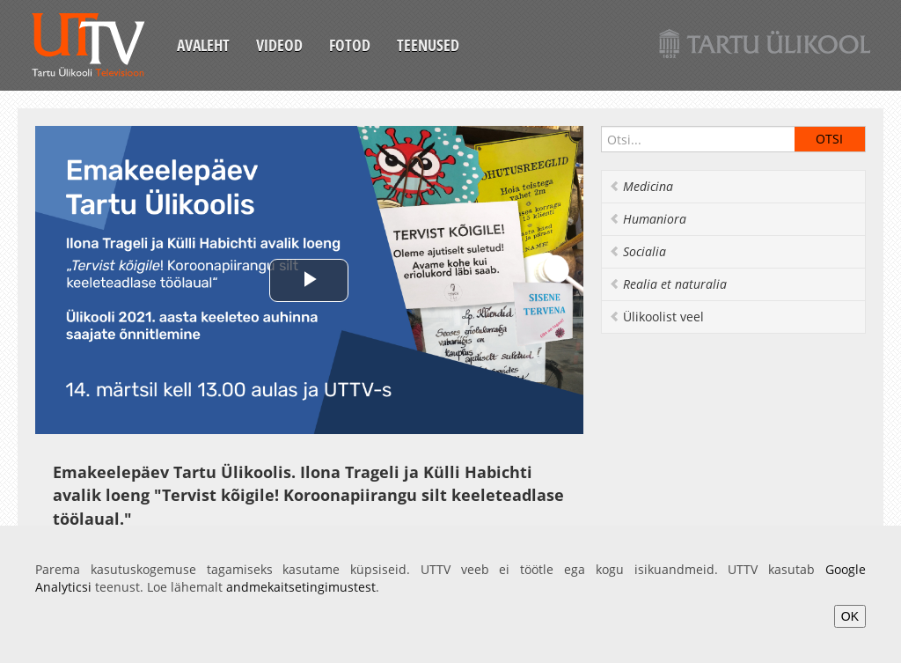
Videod (279, 44)
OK (850, 616)
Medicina (641, 186)
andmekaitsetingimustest (301, 586)
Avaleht (203, 44)
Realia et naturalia (668, 284)
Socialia (637, 251)
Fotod (349, 44)
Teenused (428, 44)
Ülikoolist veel (656, 316)
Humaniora (647, 218)
